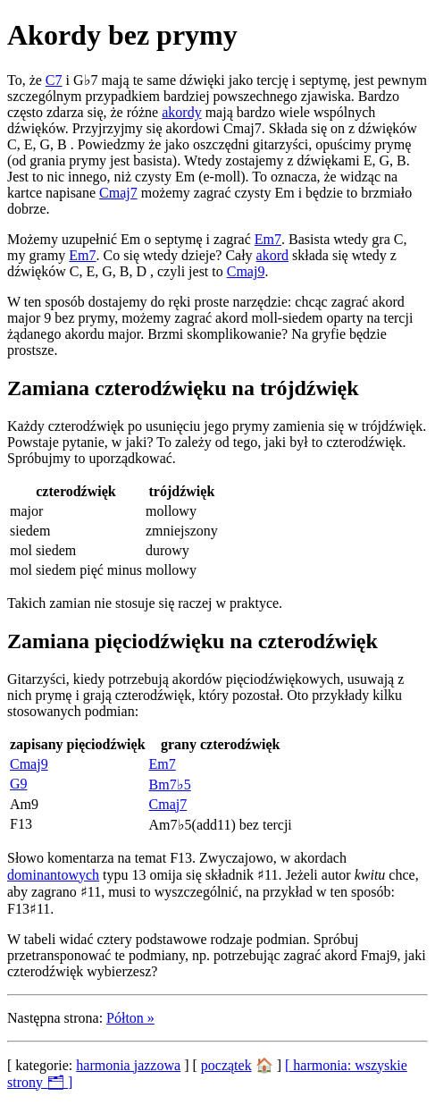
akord (272, 255)
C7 (54, 80)
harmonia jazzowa (128, 1065)
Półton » (130, 1017)
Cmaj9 (246, 271)
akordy (181, 112)
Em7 (268, 239)
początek (226, 1065)
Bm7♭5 (170, 784)
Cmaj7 (118, 192)
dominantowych (53, 874)
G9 (19, 783)
